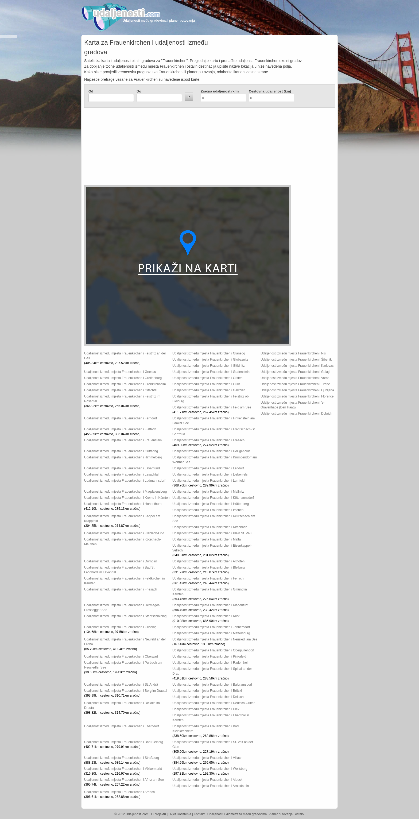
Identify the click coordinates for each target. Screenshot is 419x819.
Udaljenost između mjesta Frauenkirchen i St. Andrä (121, 684)
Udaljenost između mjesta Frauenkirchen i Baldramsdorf (212, 684)
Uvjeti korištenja (180, 814)
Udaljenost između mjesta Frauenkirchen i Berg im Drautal (125, 691)
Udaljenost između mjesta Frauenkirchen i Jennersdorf (211, 627)
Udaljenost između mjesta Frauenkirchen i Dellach (208, 697)
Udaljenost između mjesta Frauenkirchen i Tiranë (295, 384)
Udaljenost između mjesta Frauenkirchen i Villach (207, 758)
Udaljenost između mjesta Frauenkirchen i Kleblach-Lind (124, 533)
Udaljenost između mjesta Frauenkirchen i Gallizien (208, 390)
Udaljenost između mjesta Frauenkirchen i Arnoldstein (210, 786)
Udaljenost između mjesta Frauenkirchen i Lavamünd (122, 468)
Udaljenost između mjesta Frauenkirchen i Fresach (208, 440)
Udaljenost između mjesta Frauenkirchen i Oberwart (121, 656)
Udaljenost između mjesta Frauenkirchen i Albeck (207, 780)
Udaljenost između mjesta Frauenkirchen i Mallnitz (208, 491)
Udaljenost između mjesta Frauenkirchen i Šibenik (296, 359)
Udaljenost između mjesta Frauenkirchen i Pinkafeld (209, 656)
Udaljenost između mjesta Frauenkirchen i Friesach (120, 589)
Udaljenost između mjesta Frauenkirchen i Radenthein (210, 663)
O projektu (158, 814)
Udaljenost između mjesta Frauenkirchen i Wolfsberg (209, 769)
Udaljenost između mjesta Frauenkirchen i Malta (206, 539)
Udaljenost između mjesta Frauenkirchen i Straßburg (121, 758)
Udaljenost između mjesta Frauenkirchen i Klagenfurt (209, 605)
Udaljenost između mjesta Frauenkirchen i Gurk (206, 384)
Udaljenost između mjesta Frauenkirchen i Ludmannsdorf (124, 480)
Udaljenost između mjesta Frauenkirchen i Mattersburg (211, 633)
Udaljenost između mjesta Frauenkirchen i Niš (293, 353)
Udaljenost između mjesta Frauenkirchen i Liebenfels (209, 474)
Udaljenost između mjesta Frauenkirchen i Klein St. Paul (212, 533)
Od (90, 91)
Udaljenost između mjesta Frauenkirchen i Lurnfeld (208, 480)
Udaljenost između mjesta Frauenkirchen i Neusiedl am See (214, 639)
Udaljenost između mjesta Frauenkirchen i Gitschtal (120, 390)
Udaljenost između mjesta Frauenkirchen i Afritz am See (124, 780)
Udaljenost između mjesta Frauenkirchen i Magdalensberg (125, 491)
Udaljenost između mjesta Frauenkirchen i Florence (297, 396)
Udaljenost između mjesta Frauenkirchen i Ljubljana (297, 390)
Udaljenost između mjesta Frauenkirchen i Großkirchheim (125, 384)
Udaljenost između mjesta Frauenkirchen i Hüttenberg (210, 504)
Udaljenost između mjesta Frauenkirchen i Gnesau (120, 372)
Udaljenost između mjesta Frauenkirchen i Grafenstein (211, 372)
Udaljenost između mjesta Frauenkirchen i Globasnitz (210, 359)
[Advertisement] (177, 147)
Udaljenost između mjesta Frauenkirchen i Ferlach (208, 578)
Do (139, 91)
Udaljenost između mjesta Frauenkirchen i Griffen (207, 378)
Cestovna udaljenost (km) (270, 91)
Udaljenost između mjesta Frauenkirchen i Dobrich (296, 413)
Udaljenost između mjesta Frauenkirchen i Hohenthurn (122, 504)
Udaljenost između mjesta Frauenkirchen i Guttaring (121, 451)
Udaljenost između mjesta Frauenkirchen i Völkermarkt (123, 769)
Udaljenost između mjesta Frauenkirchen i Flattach (120, 429)
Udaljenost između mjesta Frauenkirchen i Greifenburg (123, 378)
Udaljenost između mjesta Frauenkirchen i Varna (295, 378)
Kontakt (199, 814)
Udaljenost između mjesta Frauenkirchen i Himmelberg (123, 457)
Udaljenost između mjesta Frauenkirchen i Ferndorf (120, 418)
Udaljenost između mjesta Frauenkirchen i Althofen (208, 561)
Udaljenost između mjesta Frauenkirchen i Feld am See (211, 407)
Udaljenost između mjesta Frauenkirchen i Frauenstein (123, 440)
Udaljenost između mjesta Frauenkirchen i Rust (205, 616)
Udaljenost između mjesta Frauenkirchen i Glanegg (208, 353)
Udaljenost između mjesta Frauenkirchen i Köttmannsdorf (213, 498)
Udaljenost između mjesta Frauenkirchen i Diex (205, 709)
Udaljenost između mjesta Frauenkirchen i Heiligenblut (211, 451)
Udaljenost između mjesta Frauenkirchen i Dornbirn (120, 561)
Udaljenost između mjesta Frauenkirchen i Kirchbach (209, 527)
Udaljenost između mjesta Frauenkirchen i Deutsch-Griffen (213, 703)
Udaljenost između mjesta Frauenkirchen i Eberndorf (121, 726)
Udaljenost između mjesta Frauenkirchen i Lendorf (208, 468)
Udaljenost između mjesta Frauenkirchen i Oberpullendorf (213, 650)
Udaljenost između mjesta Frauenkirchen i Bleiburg (208, 567)
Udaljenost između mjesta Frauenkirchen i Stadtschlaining (125, 616)
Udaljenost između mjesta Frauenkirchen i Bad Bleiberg (123, 742)
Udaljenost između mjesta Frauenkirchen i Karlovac (297, 366)
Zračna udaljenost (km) (220, 91)
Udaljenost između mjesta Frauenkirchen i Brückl (207, 691)
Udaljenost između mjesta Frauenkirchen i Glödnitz (208, 366)
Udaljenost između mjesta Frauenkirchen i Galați (295, 372)
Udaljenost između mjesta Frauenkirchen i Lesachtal (121, 474)
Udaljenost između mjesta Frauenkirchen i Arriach (119, 792)
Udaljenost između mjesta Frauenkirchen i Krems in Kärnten (126, 498)
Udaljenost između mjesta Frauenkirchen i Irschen (207, 510)
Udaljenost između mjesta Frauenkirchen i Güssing (120, 627)
